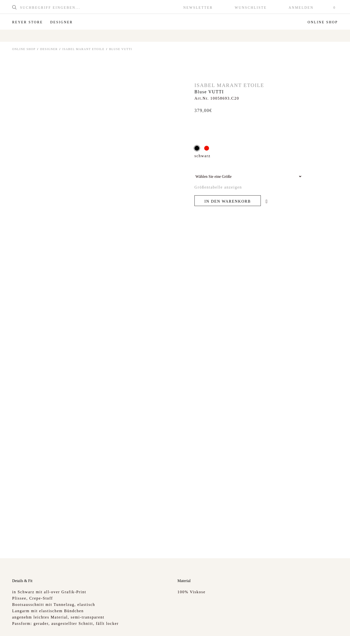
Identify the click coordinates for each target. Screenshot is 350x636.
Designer (61, 22)
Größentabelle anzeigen (218, 187)
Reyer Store (27, 22)
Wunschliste (251, 7)
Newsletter (198, 7)
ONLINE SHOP (23, 49)
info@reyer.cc (209, 625)
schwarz (196, 148)
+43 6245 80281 (179, 625)
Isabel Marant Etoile (83, 49)
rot (206, 148)
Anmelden (301, 7)
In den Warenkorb (227, 201)
